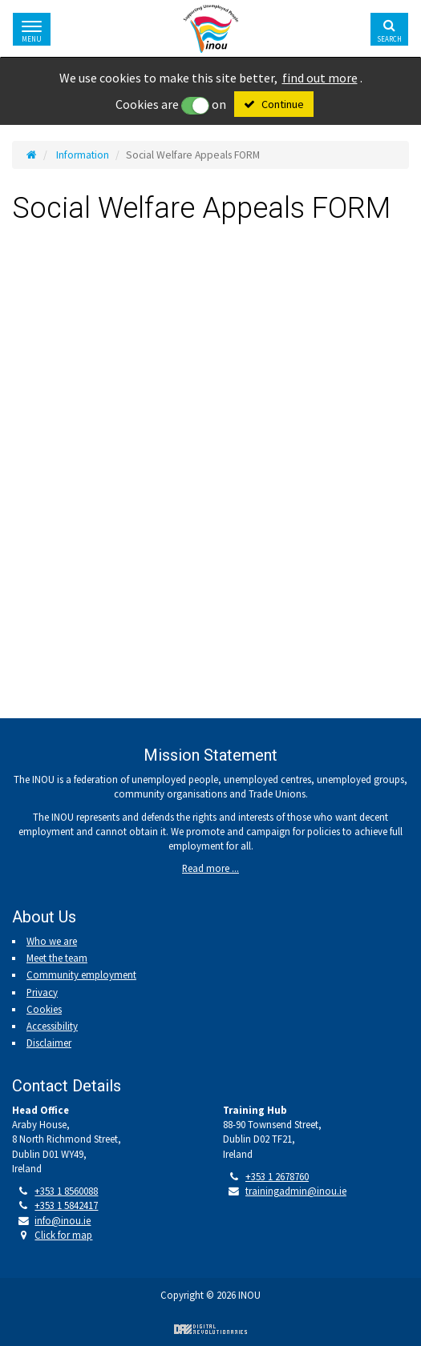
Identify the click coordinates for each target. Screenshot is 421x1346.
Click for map (63, 1234)
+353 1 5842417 (66, 1205)
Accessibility (52, 1025)
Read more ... (210, 868)
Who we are (51, 940)
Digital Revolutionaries (210, 1329)
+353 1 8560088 (66, 1190)
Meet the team (56, 957)
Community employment (81, 974)
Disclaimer (48, 1042)
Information (82, 155)
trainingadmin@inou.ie (295, 1190)
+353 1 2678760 (277, 1176)
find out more (320, 78)
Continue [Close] (282, 104)
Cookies (44, 1008)
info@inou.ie (62, 1220)
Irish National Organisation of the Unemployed (211, 29)
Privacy (42, 992)
